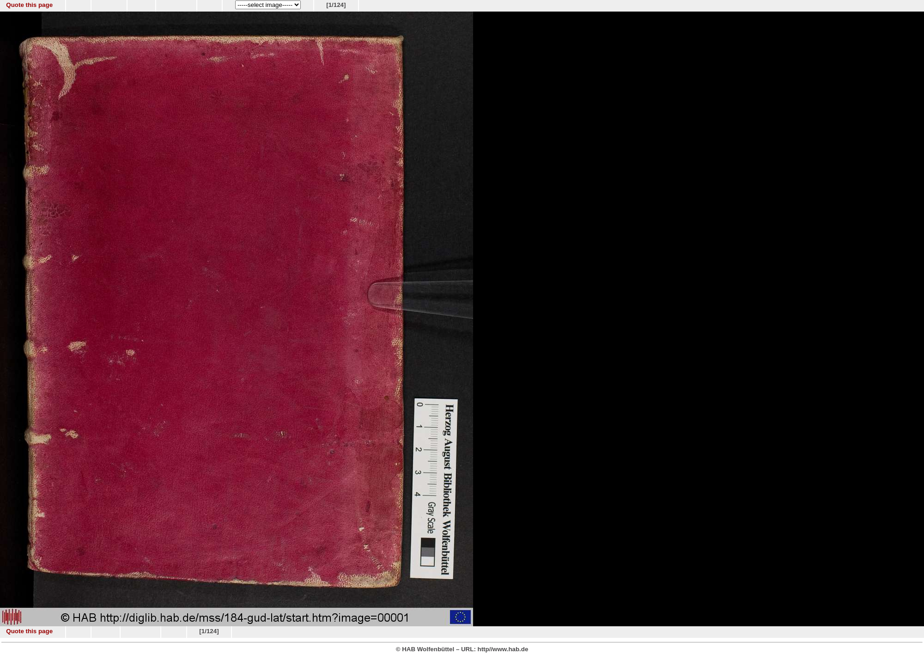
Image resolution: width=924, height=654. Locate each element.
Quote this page (29, 4)
